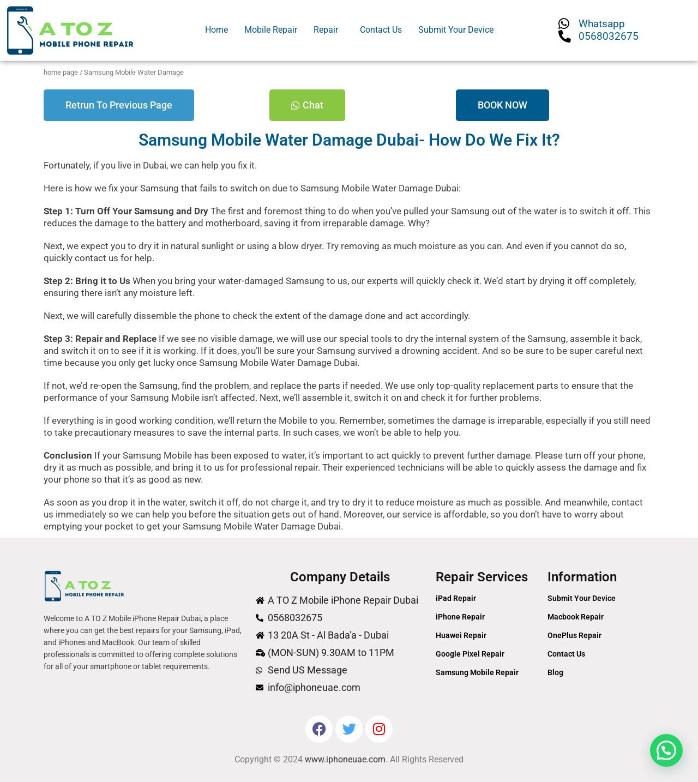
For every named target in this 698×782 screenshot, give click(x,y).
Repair (326, 30)
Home (216, 30)
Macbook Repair (575, 616)
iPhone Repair (460, 616)
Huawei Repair (461, 635)
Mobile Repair (270, 30)
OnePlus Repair (574, 635)
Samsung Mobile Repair (477, 672)
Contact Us (381, 30)
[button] (328, 30)
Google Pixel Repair (470, 653)
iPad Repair (456, 598)
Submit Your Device (456, 30)
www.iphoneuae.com (345, 759)
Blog (555, 672)
